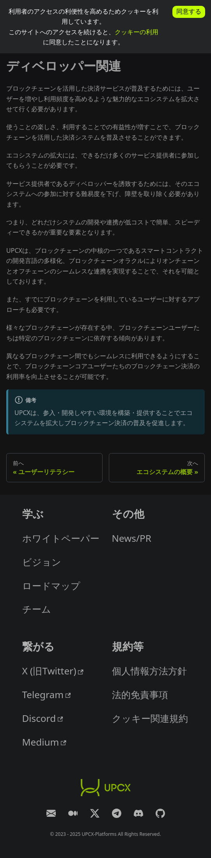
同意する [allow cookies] (188, 11)
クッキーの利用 (136, 32)
